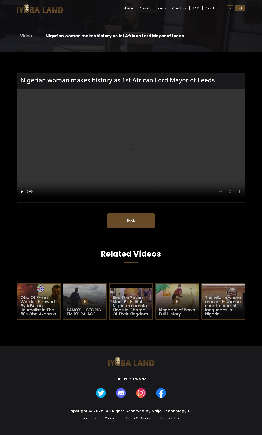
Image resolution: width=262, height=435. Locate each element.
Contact (111, 418)
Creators (179, 8)
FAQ (196, 8)
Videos (160, 8)
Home (128, 8)
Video (26, 36)
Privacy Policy (169, 418)
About (144, 8)
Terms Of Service (138, 418)
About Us (89, 418)
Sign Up (212, 8)
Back (131, 220)
